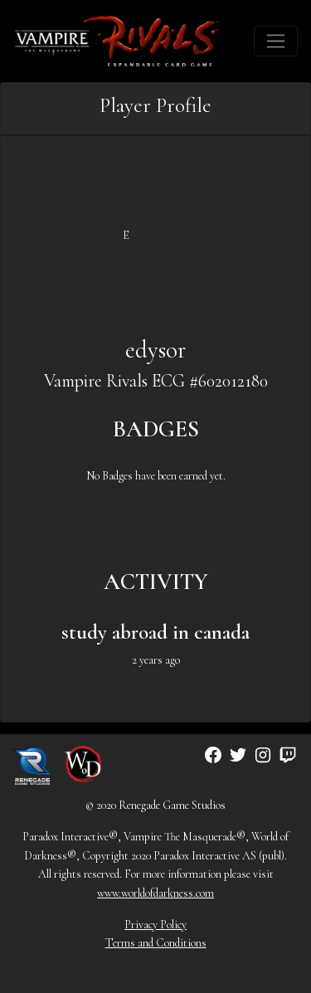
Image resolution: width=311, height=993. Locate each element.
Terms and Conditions (156, 943)
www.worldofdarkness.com (155, 893)
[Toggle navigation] (276, 41)
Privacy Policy (155, 925)
